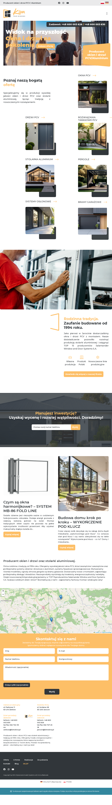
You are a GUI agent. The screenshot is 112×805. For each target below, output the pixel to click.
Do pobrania (42, 766)
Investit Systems (29, 781)
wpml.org (42, 797)
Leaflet (96, 638)
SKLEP (25, 769)
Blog (17, 769)
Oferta (6, 766)
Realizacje (28, 766)
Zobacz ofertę (48, 49)
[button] (60, 602)
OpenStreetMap (106, 638)
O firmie (16, 766)
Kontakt (6, 769)
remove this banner (93, 797)
